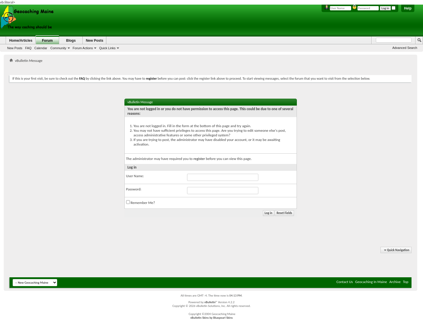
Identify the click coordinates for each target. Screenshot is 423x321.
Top (405, 282)
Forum (47, 41)
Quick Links (107, 48)
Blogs (71, 41)
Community (58, 48)
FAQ (28, 48)
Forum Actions (83, 48)
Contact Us (345, 282)
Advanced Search (404, 47)
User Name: (135, 176)
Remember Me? (140, 202)
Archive (395, 282)
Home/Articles (20, 41)
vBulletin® (210, 302)
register (199, 158)
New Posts (14, 48)
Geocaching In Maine (371, 282)
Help (408, 8)
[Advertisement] (210, 68)
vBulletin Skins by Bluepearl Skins (211, 318)
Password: (133, 189)
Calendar (40, 48)
